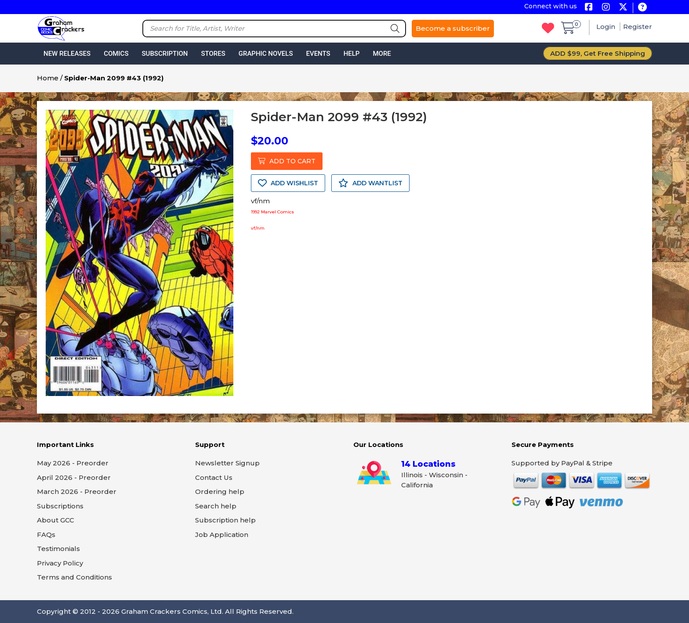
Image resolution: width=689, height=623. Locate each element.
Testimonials (58, 548)
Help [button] (352, 54)
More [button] (382, 54)
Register (637, 26)
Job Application (221, 534)
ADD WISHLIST (288, 183)
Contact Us (213, 477)
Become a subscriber (453, 28)
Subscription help (225, 520)
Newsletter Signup (227, 463)
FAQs (46, 534)
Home (47, 78)
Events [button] (318, 54)
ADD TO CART (286, 161)
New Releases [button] (67, 54)
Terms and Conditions (74, 577)
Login (606, 26)
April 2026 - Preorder (74, 477)
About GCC (55, 520)
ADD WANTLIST (370, 183)
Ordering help (219, 491)
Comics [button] (116, 54)
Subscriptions (60, 506)
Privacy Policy (60, 563)
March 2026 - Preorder (76, 491)
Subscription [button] (165, 54)
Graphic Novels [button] (266, 54)
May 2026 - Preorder (73, 463)
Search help (215, 506)
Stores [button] (213, 54)
